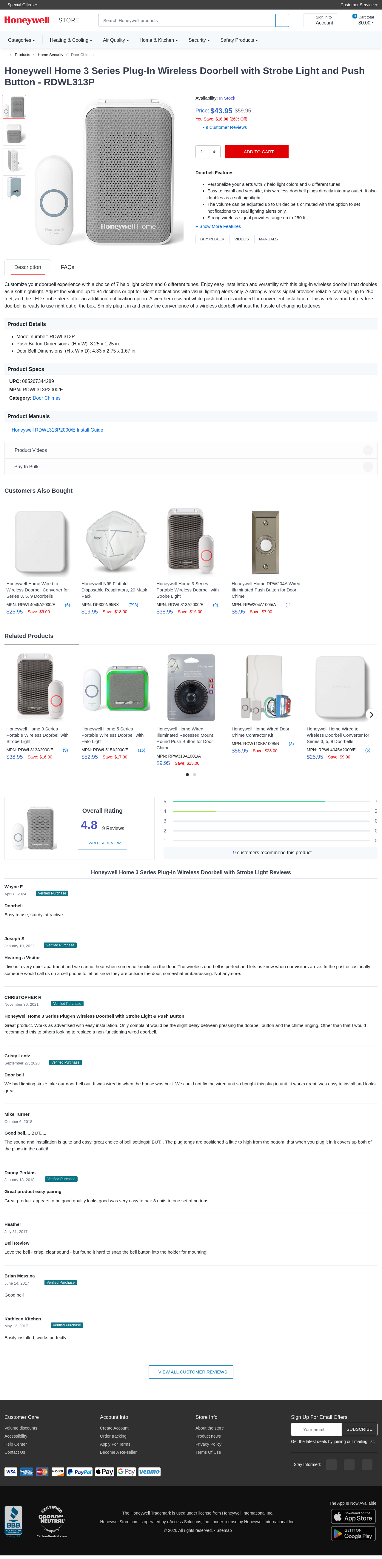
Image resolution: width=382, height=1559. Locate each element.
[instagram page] (349, 1468)
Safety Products (237, 40)
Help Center (15, 1447)
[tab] (27, 271)
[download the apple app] (353, 1519)
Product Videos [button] (192, 454)
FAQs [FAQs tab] (67, 271)
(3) (288, 747)
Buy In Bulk (210, 239)
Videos (240, 239)
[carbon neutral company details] (52, 1525)
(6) (64, 608)
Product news (208, 1439)
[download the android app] (353, 1537)
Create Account (114, 1431)
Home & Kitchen (157, 40)
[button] (106, 172)
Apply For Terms (115, 1447)
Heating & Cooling (69, 40)
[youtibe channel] (367, 1468)
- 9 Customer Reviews (221, 127)
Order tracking (113, 1439)
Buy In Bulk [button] (192, 470)
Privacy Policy (208, 1447)
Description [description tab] (27, 271)
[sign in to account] (320, 20)
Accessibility (15, 1439)
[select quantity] (208, 152)
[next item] (14, 252)
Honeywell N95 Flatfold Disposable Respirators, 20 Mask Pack (114, 593)
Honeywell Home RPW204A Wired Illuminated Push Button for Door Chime (266, 593)
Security (197, 40)
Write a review (102, 846)
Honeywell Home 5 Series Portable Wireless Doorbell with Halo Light (112, 738)
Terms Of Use (208, 1455)
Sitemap (224, 1534)
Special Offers (19, 4)
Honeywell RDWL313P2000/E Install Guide (56, 433)
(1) (284, 608)
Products (22, 54)
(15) (138, 753)
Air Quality (114, 40)
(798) (129, 608)
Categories (17, 40)
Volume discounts (20, 1431)
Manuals (267, 239)
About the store (209, 1431)
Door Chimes (82, 54)
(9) (212, 608)
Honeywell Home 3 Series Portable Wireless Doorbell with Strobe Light (188, 593)
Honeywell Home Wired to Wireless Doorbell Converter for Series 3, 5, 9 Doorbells (37, 593)
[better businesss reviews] (13, 1525)
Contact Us (14, 1455)
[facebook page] (331, 1468)
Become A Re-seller (118, 1455)
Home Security (50, 54)
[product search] (282, 20)
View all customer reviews (191, 1375)
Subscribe (359, 1432)
